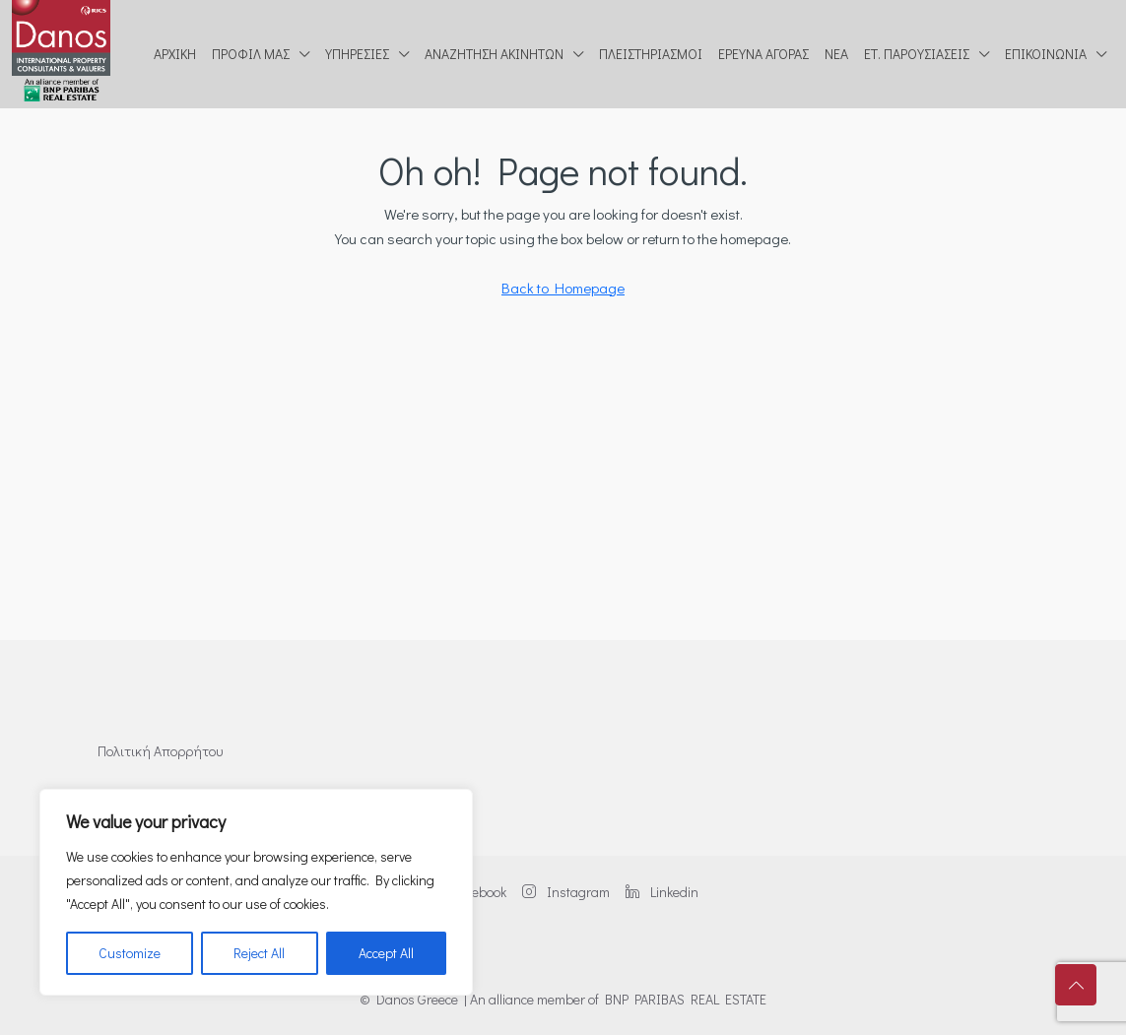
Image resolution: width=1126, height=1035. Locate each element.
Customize (130, 952)
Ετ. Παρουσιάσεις (916, 53)
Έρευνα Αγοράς (763, 53)
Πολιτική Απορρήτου (160, 751)
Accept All (386, 952)
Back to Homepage (563, 287)
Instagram (566, 891)
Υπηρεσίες (357, 53)
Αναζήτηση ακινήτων (494, 53)
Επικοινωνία (1046, 53)
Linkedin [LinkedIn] (662, 891)
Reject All (259, 952)
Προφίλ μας (251, 53)
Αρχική (175, 53)
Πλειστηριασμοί (650, 53)
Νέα (836, 53)
